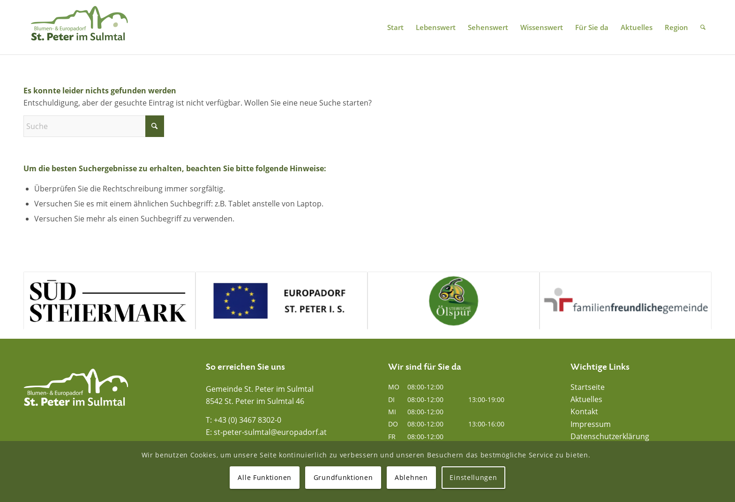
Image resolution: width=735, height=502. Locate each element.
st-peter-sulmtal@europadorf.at (270, 432)
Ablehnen (411, 477)
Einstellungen (473, 477)
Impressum (590, 424)
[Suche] (703, 27)
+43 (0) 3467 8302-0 (247, 420)
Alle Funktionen (265, 477)
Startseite (587, 387)
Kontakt (584, 411)
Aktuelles (586, 399)
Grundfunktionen (343, 477)
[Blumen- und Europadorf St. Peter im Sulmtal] (79, 27)
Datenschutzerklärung (609, 436)
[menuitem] (395, 27)
